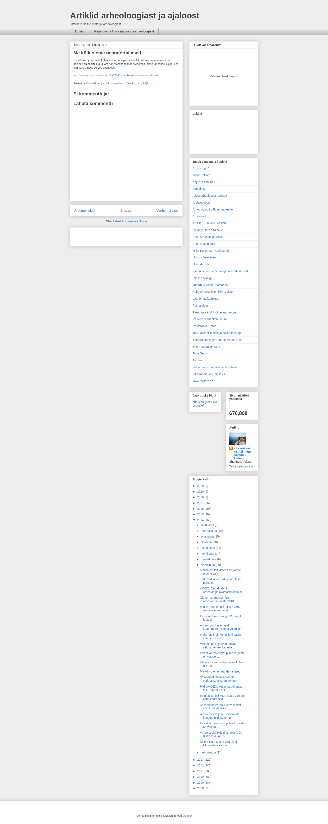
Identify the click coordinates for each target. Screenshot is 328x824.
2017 (201, 503)
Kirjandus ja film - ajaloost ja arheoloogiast (124, 31)
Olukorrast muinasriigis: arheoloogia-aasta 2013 (217, 599)
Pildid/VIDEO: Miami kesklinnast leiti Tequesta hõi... (221, 688)
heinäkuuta (208, 547)
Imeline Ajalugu (203, 278)
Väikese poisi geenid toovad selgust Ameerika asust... (218, 645)
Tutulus (197, 360)
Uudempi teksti (84, 210)
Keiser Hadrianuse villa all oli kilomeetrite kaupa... (218, 743)
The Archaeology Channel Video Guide (218, 339)
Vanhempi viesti (167, 210)
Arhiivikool (199, 216)
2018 (201, 497)
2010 (201, 776)
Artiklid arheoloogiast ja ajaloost (134, 15)
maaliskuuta (209, 559)
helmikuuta (208, 565)
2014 (201, 520)
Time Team (200, 353)
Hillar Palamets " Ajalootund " (212, 250)
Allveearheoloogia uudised (210, 195)
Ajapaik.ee (199, 188)
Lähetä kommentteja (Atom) (130, 221)
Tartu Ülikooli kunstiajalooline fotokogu (217, 333)
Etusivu (80, 31)
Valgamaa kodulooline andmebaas (215, 367)
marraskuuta (209, 531)
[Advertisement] (97, 235)
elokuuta (207, 542)
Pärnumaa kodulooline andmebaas (215, 312)
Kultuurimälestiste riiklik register (213, 291)
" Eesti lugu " (201, 168)
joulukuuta (208, 525)
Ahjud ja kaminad (204, 182)
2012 (201, 765)
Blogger (187, 815)
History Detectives (204, 257)
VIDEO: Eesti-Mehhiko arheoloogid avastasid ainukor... (222, 590)
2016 (201, 508)
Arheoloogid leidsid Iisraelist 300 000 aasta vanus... (221, 734)
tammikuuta (209, 752)
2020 (201, 486)
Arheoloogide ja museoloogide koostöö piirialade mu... (219, 715)
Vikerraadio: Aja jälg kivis (209, 374)
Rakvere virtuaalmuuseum (210, 319)
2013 (201, 759)
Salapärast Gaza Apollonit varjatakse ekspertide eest (218, 678)
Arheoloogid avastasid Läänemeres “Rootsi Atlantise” (221, 627)
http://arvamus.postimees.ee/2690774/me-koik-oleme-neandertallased (115, 75)
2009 (201, 782)
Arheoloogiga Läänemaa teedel (213, 209)
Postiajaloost (201, 305)
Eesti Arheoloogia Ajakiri (208, 237)
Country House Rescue (208, 230)
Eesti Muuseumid (204, 243)
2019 (201, 491)
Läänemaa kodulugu (206, 298)
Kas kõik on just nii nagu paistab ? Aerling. (112, 83)
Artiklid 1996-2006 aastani (210, 223)
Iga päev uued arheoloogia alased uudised (220, 271)
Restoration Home (204, 326)
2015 (201, 514)
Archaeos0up (201, 202)
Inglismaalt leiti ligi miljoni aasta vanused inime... (220, 636)
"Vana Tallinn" (201, 175)
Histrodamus (201, 264)
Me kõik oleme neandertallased (220, 671)
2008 (201, 788)
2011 (201, 771)
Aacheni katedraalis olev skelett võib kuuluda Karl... (220, 706)
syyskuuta (207, 536)
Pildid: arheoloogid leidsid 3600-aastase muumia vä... (220, 608)
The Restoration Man (206, 346)
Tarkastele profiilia (241, 466)
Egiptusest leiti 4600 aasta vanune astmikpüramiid (222, 697)
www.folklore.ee (203, 381)
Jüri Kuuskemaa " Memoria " (211, 285)
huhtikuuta (208, 553)
